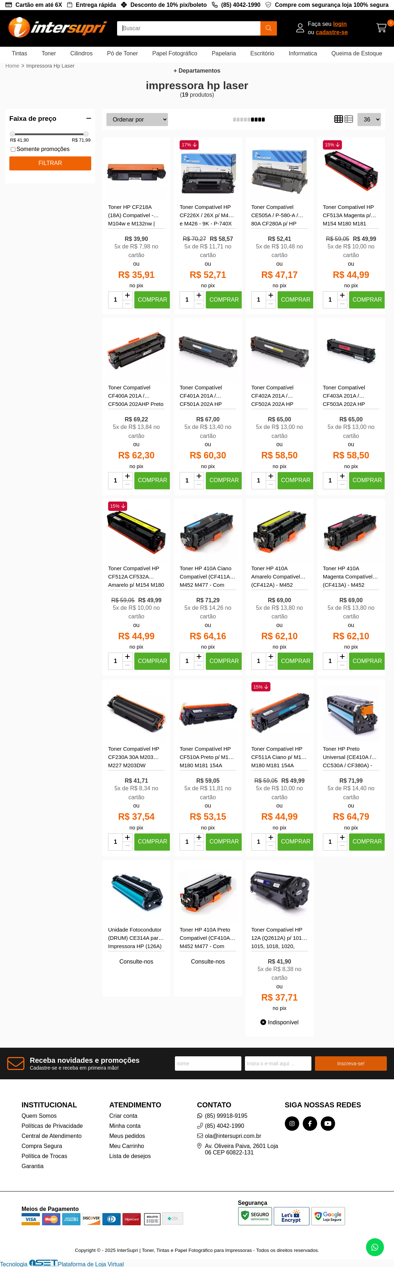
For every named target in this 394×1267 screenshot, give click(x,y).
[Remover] (127, 304)
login (340, 24)
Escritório (262, 53)
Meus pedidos (127, 1136)
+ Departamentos (196, 71)
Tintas (19, 53)
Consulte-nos (136, 962)
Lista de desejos (130, 1156)
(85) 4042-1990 (240, 5)
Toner (49, 53)
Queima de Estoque (357, 53)
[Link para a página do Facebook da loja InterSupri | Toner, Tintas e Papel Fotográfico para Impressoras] (310, 1123)
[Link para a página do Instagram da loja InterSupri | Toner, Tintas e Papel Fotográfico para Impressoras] (292, 1123)
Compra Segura (42, 1146)
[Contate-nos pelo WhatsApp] (375, 1247)
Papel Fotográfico (174, 53)
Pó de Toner (122, 53)
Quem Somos (39, 1116)
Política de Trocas (44, 1156)
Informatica (303, 53)
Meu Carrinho (126, 1146)
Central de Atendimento (52, 1136)
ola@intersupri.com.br (233, 1136)
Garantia (32, 1166)
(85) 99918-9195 (226, 1116)
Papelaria (224, 53)
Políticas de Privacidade (52, 1126)
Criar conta (123, 1116)
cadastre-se (332, 32)
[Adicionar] (127, 296)
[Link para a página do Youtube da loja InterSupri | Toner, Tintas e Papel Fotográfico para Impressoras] (328, 1123)
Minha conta (124, 1126)
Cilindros (81, 53)
